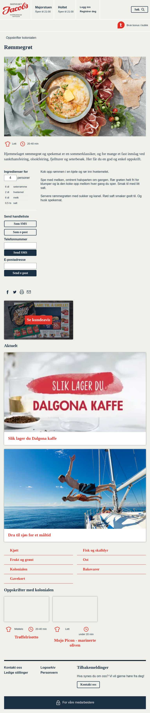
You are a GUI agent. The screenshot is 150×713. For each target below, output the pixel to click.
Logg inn (85, 7)
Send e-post (20, 273)
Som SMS (20, 223)
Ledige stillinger (16, 672)
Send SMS (20, 252)
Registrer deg (88, 11)
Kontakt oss (13, 667)
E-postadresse (15, 259)
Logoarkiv (47, 667)
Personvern (49, 672)
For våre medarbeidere (75, 702)
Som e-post (20, 232)
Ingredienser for (16, 171)
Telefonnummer (15, 239)
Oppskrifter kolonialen (21, 37)
